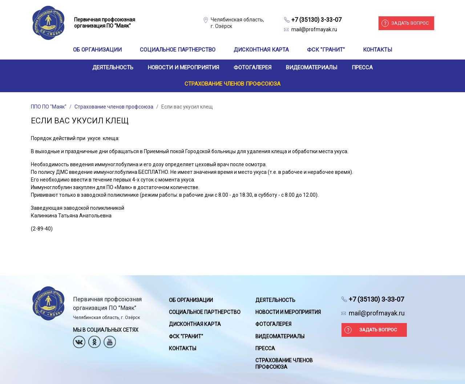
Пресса (362, 67)
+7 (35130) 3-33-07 (316, 19)
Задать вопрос (410, 23)
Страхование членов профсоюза (232, 84)
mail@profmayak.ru (314, 29)
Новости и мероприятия (183, 67)
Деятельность (112, 67)
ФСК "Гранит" (326, 49)
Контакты (377, 49)
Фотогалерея (252, 67)
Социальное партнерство (177, 49)
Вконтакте (79, 339)
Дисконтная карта (261, 49)
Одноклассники (94, 339)
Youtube (110, 339)
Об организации (97, 49)
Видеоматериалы (311, 67)
